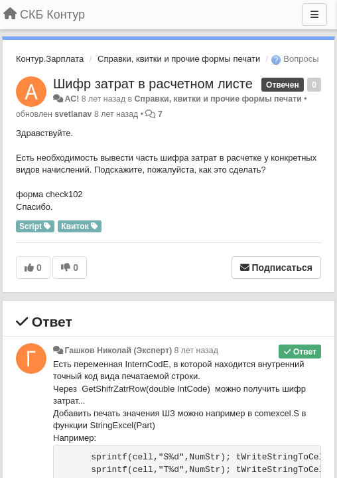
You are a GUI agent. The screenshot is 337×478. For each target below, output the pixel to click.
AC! (71, 99)
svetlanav (73, 114)
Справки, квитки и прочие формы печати (179, 59)
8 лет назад (196, 350)
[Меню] (314, 14)
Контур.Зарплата (50, 59)
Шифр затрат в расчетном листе (153, 83)
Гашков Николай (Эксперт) (118, 350)
